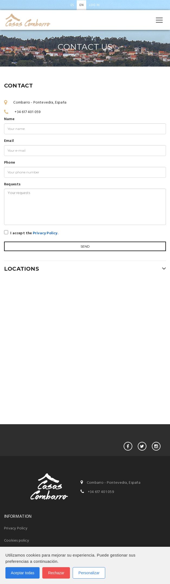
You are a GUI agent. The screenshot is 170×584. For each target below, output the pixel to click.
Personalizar (89, 573)
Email (9, 141)
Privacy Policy (15, 528)
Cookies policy (16, 541)
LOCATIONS (85, 268)
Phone (9, 162)
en (81, 5)
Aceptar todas (22, 573)
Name (9, 119)
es (72, 5)
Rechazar (56, 573)
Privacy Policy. (45, 233)
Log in (94, 5)
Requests (12, 184)
